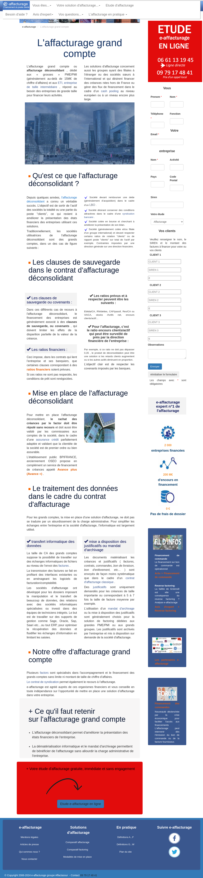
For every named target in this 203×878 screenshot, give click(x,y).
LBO (92, 204)
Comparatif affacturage (77, 842)
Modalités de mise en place (77, 856)
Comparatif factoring (77, 849)
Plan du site (125, 851)
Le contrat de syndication (43, 681)
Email (154, 134)
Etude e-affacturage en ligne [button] (80, 804)
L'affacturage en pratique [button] (108, 14)
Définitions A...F (125, 837)
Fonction (175, 113)
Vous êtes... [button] (41, 5)
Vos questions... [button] (71, 14)
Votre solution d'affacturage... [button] (78, 5)
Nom (172, 96)
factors (45, 672)
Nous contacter (29, 859)
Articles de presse (29, 844)
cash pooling (111, 91)
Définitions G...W (125, 844)
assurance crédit (48, 439)
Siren (154, 197)
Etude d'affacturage (121, 5)
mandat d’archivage (121, 608)
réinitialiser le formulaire (163, 374)
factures (63, 565)
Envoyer (155, 366)
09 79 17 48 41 (88, 875)
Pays (154, 176)
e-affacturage (29, 26)
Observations (156, 344)
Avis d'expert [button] (43, 14)
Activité (174, 159)
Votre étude (157, 214)
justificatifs (101, 587)
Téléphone (157, 113)
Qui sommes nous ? (29, 851)
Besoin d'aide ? (16, 14)
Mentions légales (29, 837)
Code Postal (173, 178)
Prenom (155, 96)
